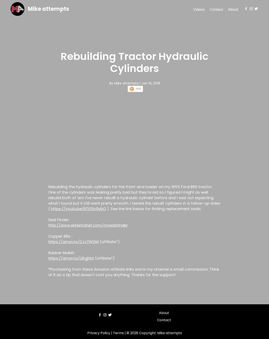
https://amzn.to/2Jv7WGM (73, 241)
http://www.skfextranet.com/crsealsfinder (88, 225)
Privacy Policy (98, 333)
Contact (216, 9)
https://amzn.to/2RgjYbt (71, 258)
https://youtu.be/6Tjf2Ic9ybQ (78, 208)
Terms (118, 333)
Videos (199, 9)
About (233, 9)
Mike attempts (48, 9)
